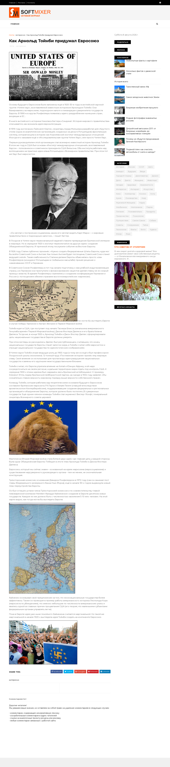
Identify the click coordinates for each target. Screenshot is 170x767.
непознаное (136, 207)
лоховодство (131, 198)
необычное (121, 207)
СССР (141, 167)
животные (151, 180)
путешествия (122, 220)
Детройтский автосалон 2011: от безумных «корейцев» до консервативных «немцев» (141, 131)
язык (128, 234)
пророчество (122, 216)
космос (142, 194)
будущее (132, 171)
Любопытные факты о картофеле (141, 61)
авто (150, 167)
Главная (12, 3)
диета (127, 180)
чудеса (153, 229)
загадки (119, 185)
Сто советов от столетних (129, 247)
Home (12, 35)
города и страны (123, 176)
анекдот (119, 171)
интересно (21, 35)
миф (143, 198)
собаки (152, 220)
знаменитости (146, 185)
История (120, 167)
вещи (142, 171)
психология (138, 216)
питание (120, 212)
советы (119, 225)
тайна (145, 225)
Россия (131, 167)
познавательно (135, 212)
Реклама (21, 3)
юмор (118, 234)
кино (118, 194)
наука (141, 203)
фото (142, 229)
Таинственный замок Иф (137, 87)
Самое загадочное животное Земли (142, 97)
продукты (150, 212)
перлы (149, 207)
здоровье (131, 185)
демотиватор (141, 176)
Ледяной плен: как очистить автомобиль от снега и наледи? (140, 150)
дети (118, 180)
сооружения (132, 225)
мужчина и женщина (125, 203)
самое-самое (138, 220)
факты (133, 229)
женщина (138, 180)
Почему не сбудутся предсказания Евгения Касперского (142, 140)
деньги (155, 176)
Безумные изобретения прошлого (142, 107)
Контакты (31, 3)
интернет (134, 189)
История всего (121, 81)
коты (152, 194)
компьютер (130, 194)
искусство (148, 189)
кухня (118, 198)
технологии (121, 229)
